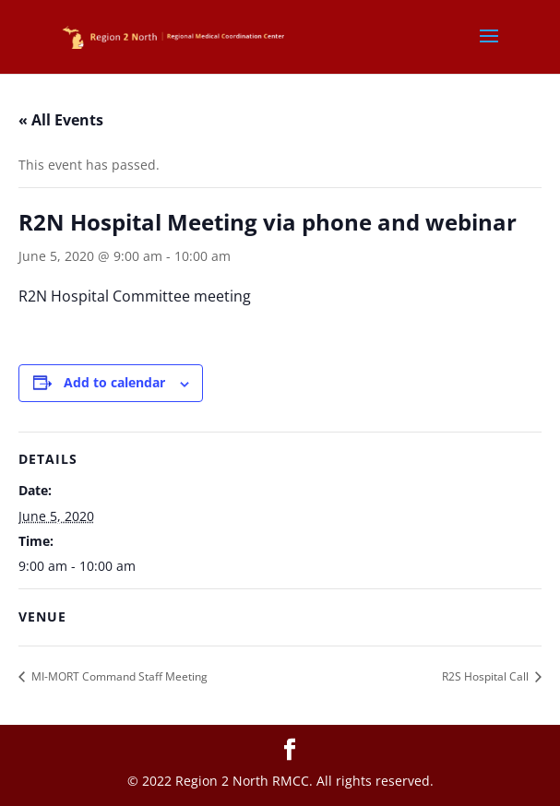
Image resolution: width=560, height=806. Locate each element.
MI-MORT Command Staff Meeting (118, 676)
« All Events (60, 120)
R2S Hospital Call (486, 676)
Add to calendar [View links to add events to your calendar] (114, 382)
